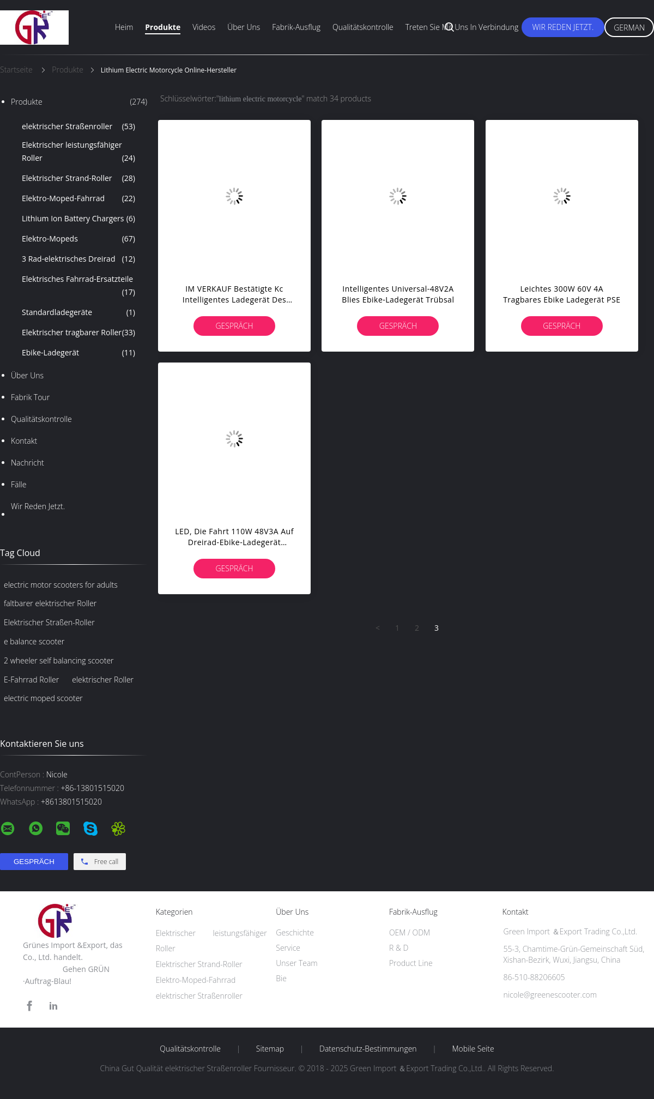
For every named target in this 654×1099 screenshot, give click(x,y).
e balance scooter (34, 641)
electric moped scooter (43, 698)
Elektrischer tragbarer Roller (78, 332)
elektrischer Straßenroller (78, 126)
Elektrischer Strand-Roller (78, 178)
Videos (203, 27)
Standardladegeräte (78, 312)
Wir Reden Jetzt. (563, 27)
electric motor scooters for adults (61, 584)
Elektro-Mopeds (78, 238)
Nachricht (27, 462)
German (629, 27)
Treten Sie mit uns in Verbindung (462, 27)
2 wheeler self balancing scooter (59, 660)
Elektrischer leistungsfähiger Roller (78, 152)
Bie (281, 978)
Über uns (243, 27)
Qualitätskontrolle (362, 27)
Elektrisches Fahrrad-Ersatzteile (78, 286)
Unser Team (296, 963)
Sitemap (270, 1049)
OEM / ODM (409, 932)
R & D (398, 948)
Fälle (18, 484)
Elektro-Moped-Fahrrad (78, 198)
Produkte (162, 27)
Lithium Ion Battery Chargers (78, 218)
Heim (124, 27)
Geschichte (295, 932)
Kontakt (24, 441)
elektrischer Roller (103, 679)
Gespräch (234, 326)
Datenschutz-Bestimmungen (368, 1049)
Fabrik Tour (30, 397)
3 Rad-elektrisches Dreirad (78, 258)
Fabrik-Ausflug (296, 27)
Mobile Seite (473, 1049)
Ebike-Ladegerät (78, 352)
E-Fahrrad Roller (31, 679)
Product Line (411, 963)
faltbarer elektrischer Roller (50, 603)
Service (288, 948)
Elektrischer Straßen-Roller (49, 622)
